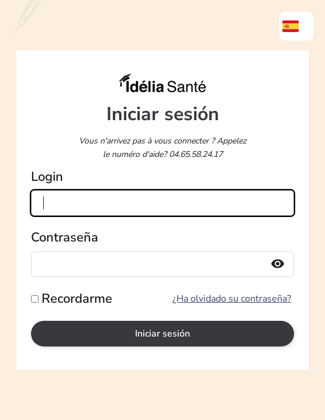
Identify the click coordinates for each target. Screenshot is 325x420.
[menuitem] (296, 26)
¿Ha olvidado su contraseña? (231, 298)
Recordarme (77, 298)
